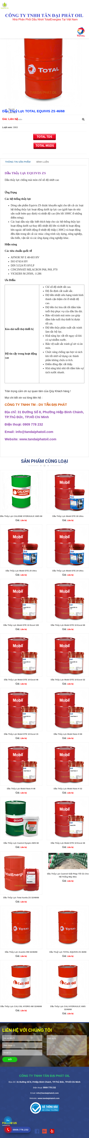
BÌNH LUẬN (42, 161)
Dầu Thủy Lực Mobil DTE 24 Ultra (67, 571)
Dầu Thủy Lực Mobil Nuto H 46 (21, 788)
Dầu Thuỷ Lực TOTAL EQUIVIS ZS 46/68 (67, 952)
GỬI (10, 1059)
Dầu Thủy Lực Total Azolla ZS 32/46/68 (21, 897)
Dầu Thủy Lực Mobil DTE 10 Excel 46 (21, 680)
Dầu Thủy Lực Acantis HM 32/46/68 (21, 952)
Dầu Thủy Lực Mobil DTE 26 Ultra (67, 516)
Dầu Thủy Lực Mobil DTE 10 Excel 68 (68, 625)
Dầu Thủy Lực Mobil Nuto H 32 (68, 788)
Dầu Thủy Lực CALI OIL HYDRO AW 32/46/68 (21, 1006)
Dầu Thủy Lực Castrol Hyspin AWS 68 (21, 843)
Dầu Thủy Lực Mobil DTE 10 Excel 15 (21, 734)
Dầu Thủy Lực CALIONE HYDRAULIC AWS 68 (21, 516)
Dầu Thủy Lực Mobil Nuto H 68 (68, 734)
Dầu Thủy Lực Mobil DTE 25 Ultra (21, 571)
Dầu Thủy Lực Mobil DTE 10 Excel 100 (21, 625)
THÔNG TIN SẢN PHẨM (18, 161)
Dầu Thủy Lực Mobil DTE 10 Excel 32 (68, 680)
